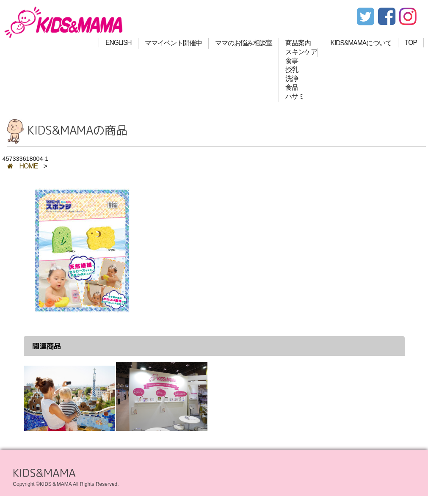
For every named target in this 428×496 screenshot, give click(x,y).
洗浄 (291, 78)
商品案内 (298, 43)
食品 (291, 87)
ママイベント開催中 (173, 43)
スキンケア (301, 51)
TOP (411, 42)
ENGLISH (118, 42)
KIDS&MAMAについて (361, 43)
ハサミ (294, 96)
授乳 (291, 69)
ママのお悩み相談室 (243, 43)
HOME (22, 166)
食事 (291, 60)
